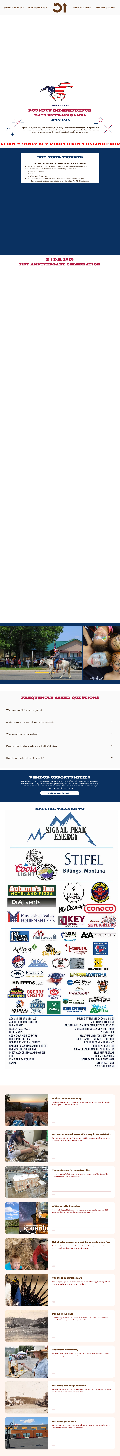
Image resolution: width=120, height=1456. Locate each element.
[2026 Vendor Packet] (59, 793)
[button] (105, 7)
